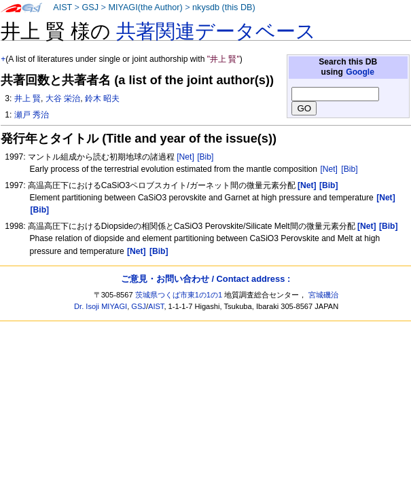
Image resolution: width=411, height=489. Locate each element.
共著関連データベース (216, 31)
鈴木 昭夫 (102, 98)
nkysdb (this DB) (223, 7)
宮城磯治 (323, 295)
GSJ (90, 7)
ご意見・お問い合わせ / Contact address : (205, 279)
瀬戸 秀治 (31, 115)
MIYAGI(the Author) (145, 7)
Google (360, 72)
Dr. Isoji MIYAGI (100, 306)
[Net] (185, 157)
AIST (62, 7)
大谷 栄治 (63, 98)
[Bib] (205, 157)
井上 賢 (27, 98)
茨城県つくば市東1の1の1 (179, 295)
